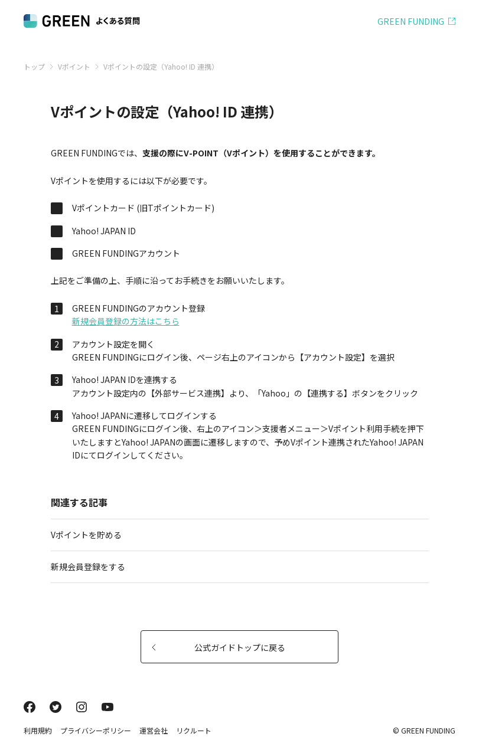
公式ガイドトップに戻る (218, 647)
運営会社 (153, 730)
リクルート (193, 730)
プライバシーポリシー (95, 730)
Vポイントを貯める (235, 535)
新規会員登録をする (235, 566)
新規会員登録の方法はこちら (126, 321)
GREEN (410, 21)
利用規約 (38, 730)
